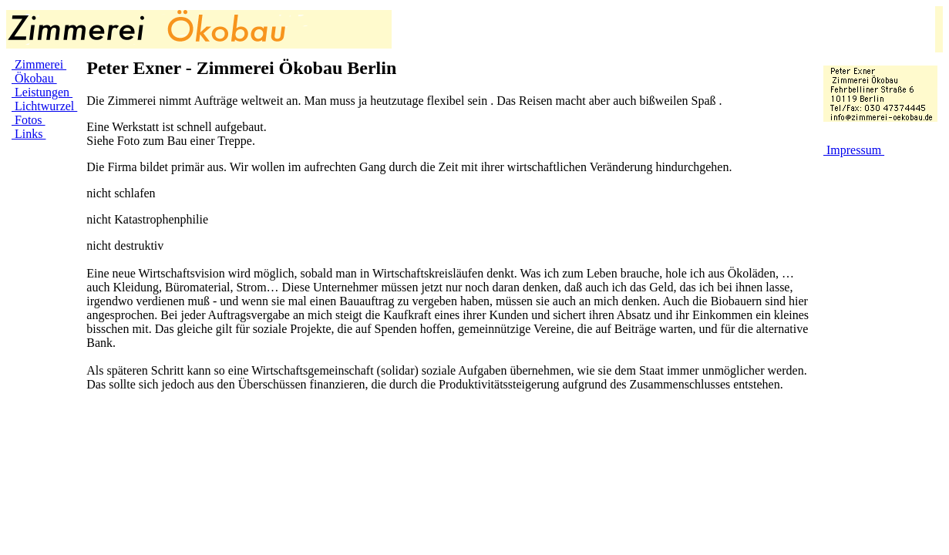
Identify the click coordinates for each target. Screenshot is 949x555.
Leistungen (42, 92)
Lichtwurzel (44, 106)
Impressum (853, 149)
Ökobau (34, 78)
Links (28, 133)
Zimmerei (39, 64)
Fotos (28, 119)
